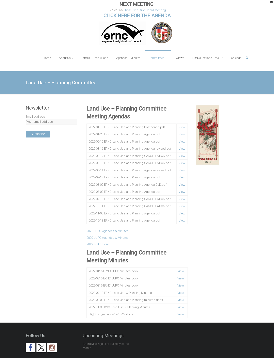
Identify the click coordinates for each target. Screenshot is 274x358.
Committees (156, 48)
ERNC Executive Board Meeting (145, 10)
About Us (65, 48)
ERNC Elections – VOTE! (207, 48)
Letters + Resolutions (94, 48)
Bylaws (179, 48)
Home (47, 48)
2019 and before (97, 235)
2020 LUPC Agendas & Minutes (107, 228)
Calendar (236, 48)
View (182, 118)
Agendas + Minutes (128, 48)
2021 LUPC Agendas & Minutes (107, 222)
